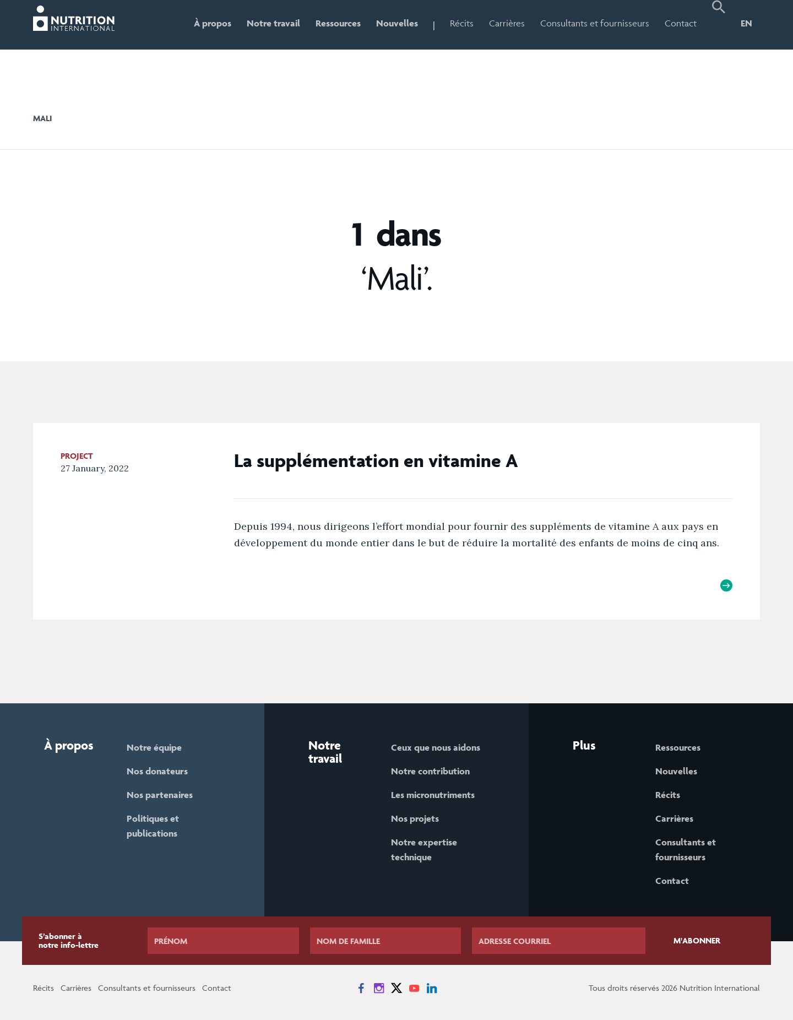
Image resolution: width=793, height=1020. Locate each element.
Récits (462, 23)
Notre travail (273, 23)
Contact (681, 23)
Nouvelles (397, 23)
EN (746, 23)
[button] (718, 25)
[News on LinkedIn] (431, 988)
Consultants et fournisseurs (594, 23)
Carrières (507, 23)
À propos (212, 23)
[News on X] (396, 988)
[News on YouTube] (414, 988)
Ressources (338, 23)
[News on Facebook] (361, 988)
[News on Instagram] (378, 988)
